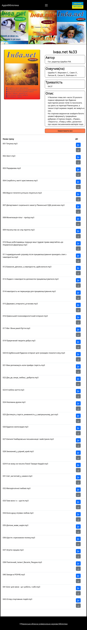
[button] (78, 150)
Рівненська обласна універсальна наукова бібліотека (44, 624)
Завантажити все (65, 131)
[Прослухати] (78, 145)
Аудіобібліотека (10, 5)
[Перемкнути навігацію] (46, 5)
